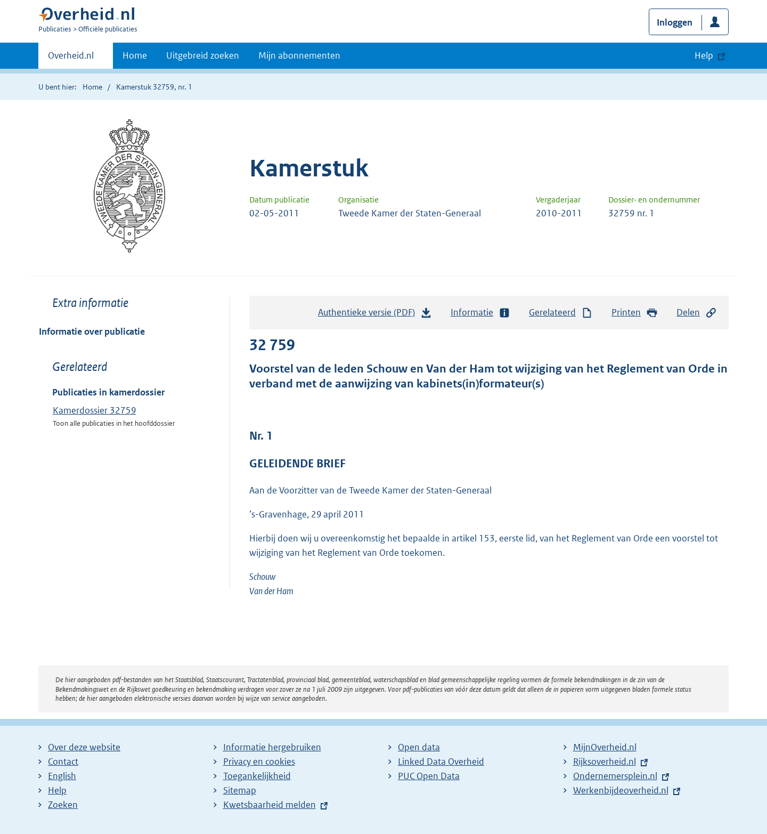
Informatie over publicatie (92, 331)
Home (135, 55)
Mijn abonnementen (299, 55)
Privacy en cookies (259, 761)
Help (57, 790)
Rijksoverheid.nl (604, 761)
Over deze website (84, 747)
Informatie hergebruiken (272, 747)
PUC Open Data (429, 776)
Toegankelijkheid (257, 776)
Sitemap (239, 790)
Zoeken (63, 805)
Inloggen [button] (674, 22)
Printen (634, 312)
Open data (419, 747)
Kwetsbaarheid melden (269, 805)
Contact (63, 761)
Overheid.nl (71, 58)
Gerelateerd (561, 312)
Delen (696, 312)
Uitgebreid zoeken (202, 55)
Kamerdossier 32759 (94, 410)
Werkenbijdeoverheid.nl (620, 790)
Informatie (480, 312)
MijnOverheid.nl (605, 747)
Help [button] (704, 55)
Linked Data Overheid (441, 761)
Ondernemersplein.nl (615, 776)
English (62, 776)
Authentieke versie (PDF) (375, 315)
